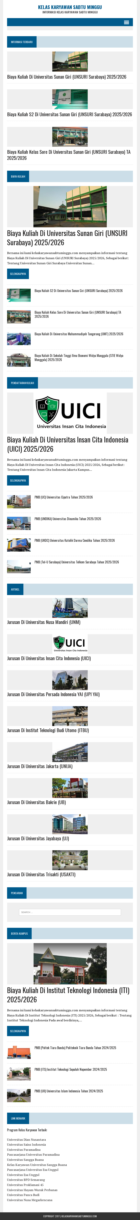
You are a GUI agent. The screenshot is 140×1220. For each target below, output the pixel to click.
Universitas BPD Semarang (26, 1180)
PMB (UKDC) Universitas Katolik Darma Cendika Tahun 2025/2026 (75, 540)
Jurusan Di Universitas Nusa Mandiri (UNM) (43, 621)
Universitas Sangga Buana (25, 1159)
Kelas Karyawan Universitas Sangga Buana (37, 1165)
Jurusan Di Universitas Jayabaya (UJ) (38, 837)
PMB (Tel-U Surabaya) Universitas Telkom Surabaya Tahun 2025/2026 (77, 562)
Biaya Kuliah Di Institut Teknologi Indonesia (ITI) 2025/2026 (68, 994)
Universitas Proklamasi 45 (25, 1185)
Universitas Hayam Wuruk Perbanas (32, 1190)
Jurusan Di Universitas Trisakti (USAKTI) (41, 874)
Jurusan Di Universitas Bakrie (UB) (36, 801)
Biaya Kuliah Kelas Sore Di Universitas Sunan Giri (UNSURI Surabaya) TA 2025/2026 (69, 154)
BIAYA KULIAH (18, 176)
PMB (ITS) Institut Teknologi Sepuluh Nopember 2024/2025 (71, 1069)
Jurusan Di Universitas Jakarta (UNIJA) (39, 765)
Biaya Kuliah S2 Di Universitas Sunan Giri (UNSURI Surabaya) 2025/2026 (69, 114)
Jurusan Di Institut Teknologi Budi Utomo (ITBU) (48, 729)
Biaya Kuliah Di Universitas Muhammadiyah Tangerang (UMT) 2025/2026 (79, 334)
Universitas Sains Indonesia (26, 1144)
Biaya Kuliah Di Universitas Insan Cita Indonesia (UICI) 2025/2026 (67, 444)
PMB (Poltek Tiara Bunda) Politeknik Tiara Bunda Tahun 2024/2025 (75, 1047)
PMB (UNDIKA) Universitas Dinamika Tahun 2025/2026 (68, 518)
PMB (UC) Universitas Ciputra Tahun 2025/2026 (64, 497)
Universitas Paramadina (24, 1149)
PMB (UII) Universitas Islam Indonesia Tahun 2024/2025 (69, 1091)
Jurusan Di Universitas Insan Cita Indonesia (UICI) (49, 657)
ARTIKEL (15, 589)
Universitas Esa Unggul (23, 1175)
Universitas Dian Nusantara (26, 1139)
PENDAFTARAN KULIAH (22, 383)
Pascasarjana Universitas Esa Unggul (32, 1169)
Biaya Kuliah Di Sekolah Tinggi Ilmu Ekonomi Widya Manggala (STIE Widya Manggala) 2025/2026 (79, 357)
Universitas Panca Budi (23, 1195)
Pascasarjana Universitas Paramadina (33, 1154)
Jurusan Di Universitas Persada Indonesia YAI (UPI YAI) (53, 694)
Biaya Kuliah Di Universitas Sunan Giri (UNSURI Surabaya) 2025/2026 (66, 76)
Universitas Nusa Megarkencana (29, 1200)
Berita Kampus (19, 933)
